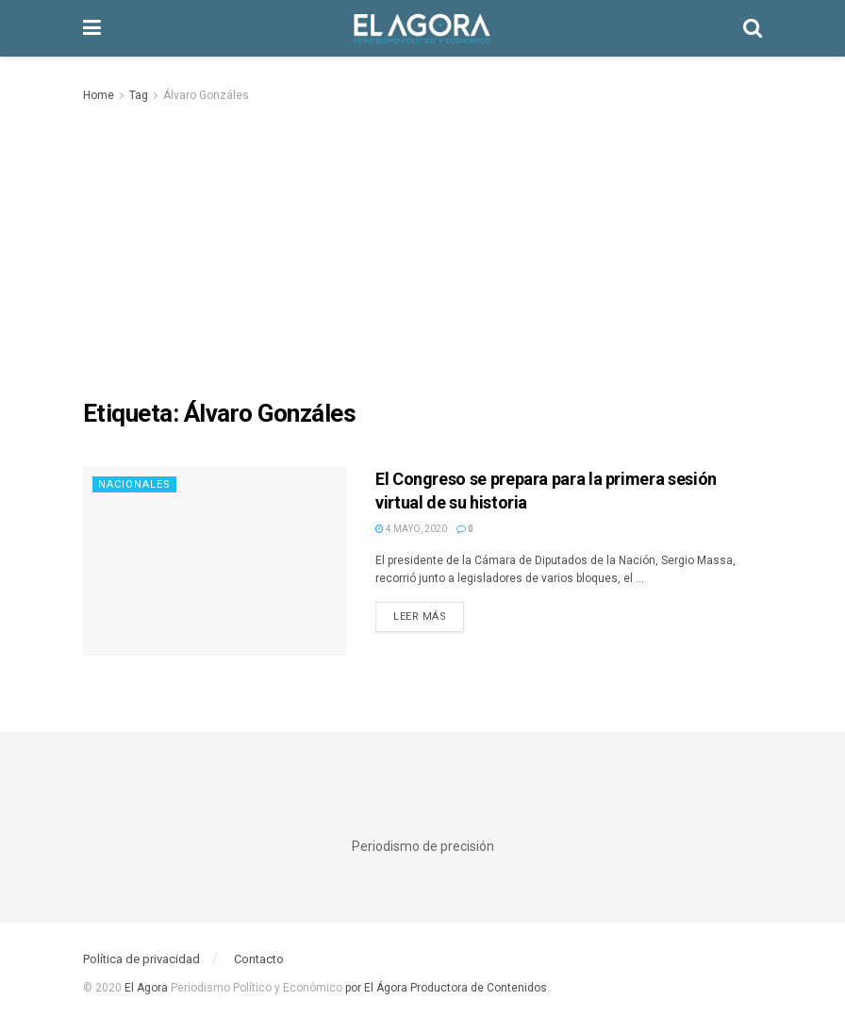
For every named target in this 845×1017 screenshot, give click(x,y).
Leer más (419, 616)
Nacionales (134, 484)
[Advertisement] (422, 247)
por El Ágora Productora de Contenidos (444, 987)
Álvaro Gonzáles (206, 95)
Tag (138, 95)
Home (98, 95)
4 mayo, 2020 (411, 529)
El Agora (147, 987)
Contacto (259, 959)
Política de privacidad (141, 959)
